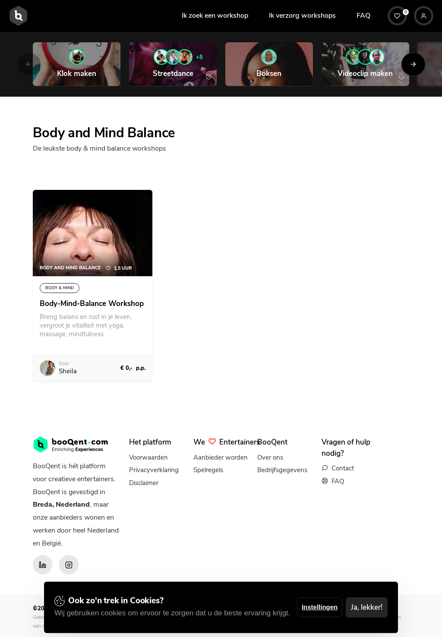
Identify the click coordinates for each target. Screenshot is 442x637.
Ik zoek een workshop (215, 15)
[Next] (413, 64)
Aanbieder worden (220, 457)
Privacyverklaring (154, 470)
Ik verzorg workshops (302, 15)
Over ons (270, 457)
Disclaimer (143, 483)
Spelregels (208, 470)
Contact (343, 468)
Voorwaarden (148, 457)
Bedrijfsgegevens (282, 470)
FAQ (363, 15)
